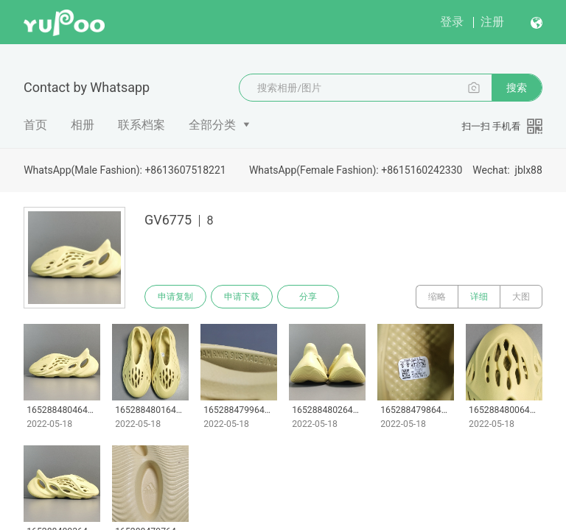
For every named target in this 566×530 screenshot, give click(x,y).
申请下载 (241, 297)
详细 (479, 297)
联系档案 (141, 125)
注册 (492, 22)
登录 (452, 22)
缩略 (437, 297)
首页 (35, 125)
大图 (521, 297)
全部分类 (212, 125)
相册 (82, 125)
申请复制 (175, 297)
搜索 (516, 87)
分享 (308, 297)
